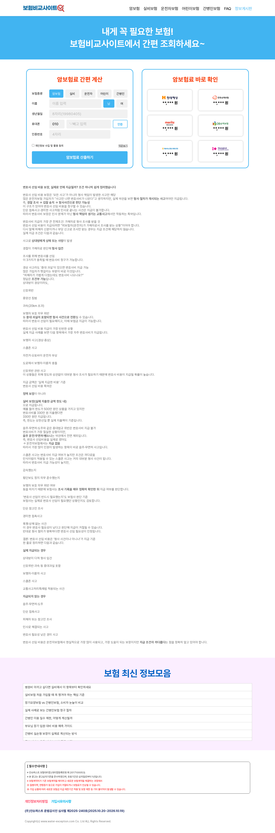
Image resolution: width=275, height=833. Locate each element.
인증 (120, 124)
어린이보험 (190, 8)
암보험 (134, 8)
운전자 (88, 94)
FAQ (227, 8)
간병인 (120, 94)
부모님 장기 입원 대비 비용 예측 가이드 (48, 726)
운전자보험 (169, 8)
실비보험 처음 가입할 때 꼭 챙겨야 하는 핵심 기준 (55, 695)
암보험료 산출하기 (79, 157)
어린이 (104, 94)
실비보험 (150, 8)
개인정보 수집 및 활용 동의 (49, 145)
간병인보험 (211, 8)
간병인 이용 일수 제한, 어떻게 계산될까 (48, 718)
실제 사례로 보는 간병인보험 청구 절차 (48, 710)
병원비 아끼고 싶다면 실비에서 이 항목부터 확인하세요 (58, 687)
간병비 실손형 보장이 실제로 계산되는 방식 (51, 733)
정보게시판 (243, 8)
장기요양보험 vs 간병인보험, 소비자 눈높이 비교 (54, 703)
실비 (72, 94)
